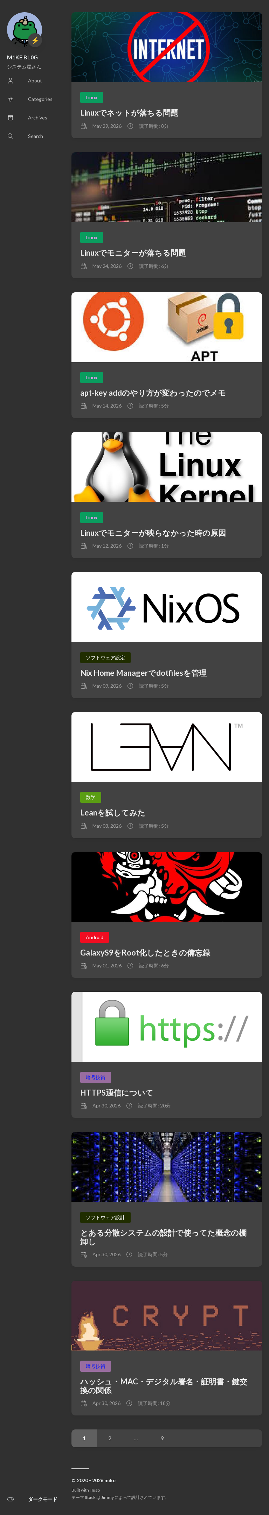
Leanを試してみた (112, 812)
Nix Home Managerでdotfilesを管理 (143, 673)
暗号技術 (95, 1077)
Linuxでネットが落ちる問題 (129, 112)
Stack (90, 1497)
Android (94, 937)
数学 (91, 797)
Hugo (95, 1490)
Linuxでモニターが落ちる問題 (133, 252)
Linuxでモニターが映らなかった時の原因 (153, 532)
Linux (91, 97)
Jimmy (107, 1497)
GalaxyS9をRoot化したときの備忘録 (145, 952)
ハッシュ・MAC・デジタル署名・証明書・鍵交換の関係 (163, 1386)
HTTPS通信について (116, 1092)
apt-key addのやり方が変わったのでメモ (153, 392)
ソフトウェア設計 (105, 1217)
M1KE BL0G (22, 57)
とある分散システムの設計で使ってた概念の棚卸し (163, 1237)
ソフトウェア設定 (105, 657)
